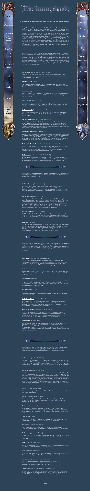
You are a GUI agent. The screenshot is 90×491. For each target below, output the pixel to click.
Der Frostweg (26, 258)
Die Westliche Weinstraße (29, 144)
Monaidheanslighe (27, 81)
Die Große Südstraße (28, 309)
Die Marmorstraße (27, 131)
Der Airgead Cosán (27, 72)
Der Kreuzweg (26, 442)
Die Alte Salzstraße (27, 110)
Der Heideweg (26, 320)
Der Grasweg (25, 222)
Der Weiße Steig (26, 91)
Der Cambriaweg (26, 155)
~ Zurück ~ (45, 483)
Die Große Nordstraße (28, 299)
